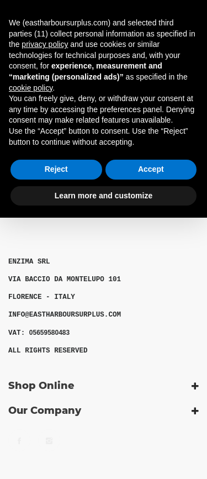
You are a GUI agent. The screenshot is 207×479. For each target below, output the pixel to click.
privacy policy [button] (45, 44)
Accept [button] (151, 169)
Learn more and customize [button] (103, 195)
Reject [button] (56, 169)
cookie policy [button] (30, 87)
